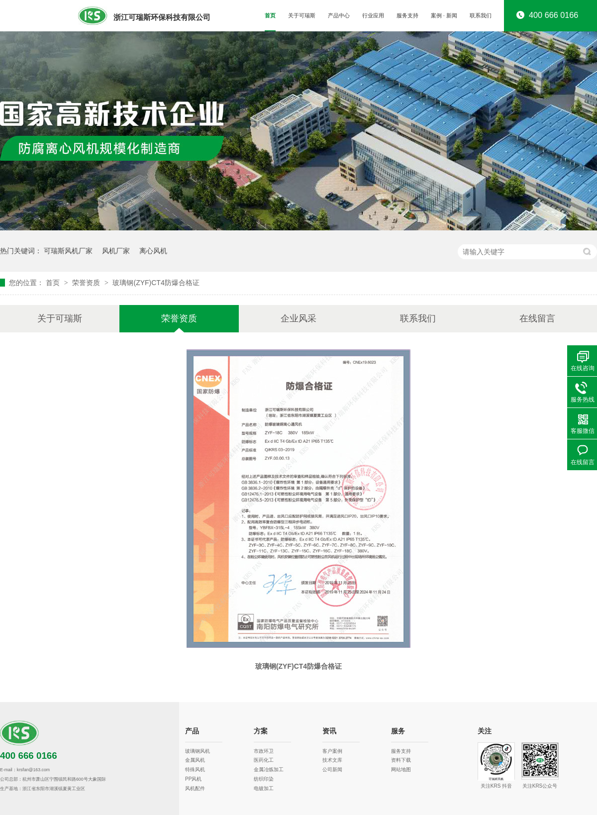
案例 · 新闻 (444, 15)
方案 (261, 731)
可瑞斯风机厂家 (68, 251)
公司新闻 (332, 769)
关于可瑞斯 (301, 15)
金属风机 (195, 760)
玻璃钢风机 (197, 751)
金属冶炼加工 (269, 769)
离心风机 (153, 251)
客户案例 (332, 751)
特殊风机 (195, 769)
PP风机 (193, 779)
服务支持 (407, 15)
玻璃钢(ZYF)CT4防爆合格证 (155, 283)
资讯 (329, 731)
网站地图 (401, 769)
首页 (270, 15)
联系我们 (481, 15)
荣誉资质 (87, 283)
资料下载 (401, 760)
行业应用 (373, 15)
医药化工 (264, 760)
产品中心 (339, 15)
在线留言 (537, 318)
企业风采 (298, 318)
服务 (398, 731)
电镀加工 (264, 788)
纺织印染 (264, 779)
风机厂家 (116, 251)
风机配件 (195, 788)
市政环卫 (264, 751)
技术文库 (332, 760)
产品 (192, 731)
